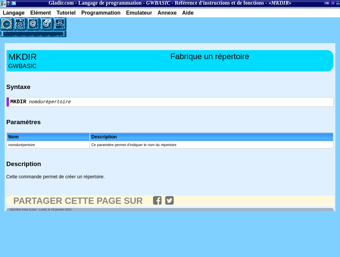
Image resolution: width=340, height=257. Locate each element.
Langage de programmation (110, 3)
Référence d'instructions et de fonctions (219, 3)
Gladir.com (61, 3)
